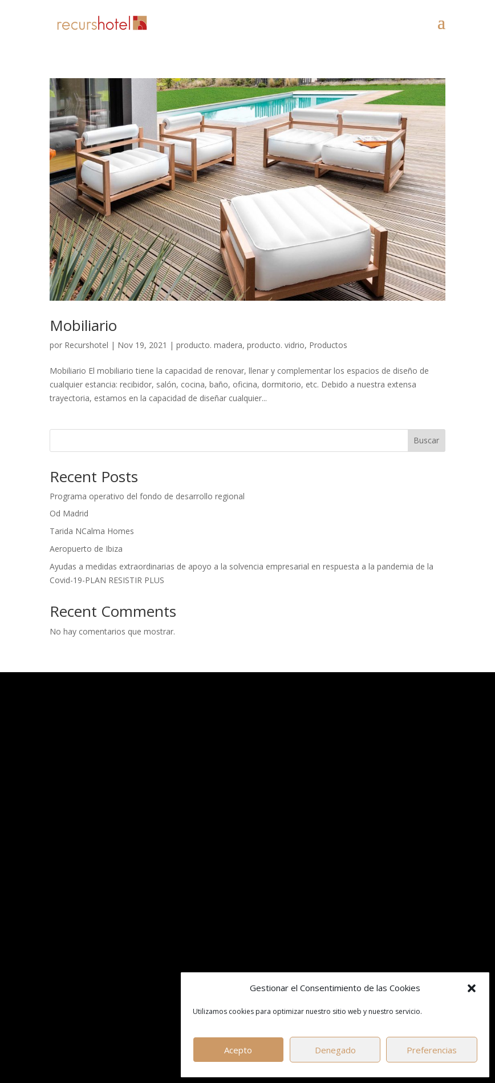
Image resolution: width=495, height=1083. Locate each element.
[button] (471, 988)
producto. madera (209, 345)
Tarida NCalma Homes (92, 531)
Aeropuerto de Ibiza (86, 548)
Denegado (335, 1050)
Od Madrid (69, 513)
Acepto (238, 1050)
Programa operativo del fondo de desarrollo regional (147, 496)
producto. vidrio (276, 345)
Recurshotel (86, 345)
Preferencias (432, 1050)
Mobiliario (83, 325)
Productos (328, 345)
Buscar (426, 440)
